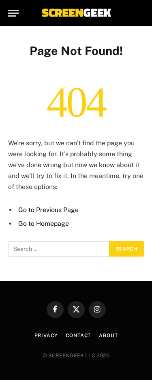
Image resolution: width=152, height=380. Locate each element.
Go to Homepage (43, 223)
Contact (78, 335)
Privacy (46, 335)
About (108, 335)
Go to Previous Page (48, 210)
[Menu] (13, 13)
